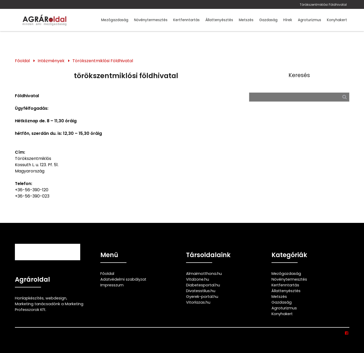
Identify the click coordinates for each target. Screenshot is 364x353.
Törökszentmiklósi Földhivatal (323, 4)
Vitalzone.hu (197, 279)
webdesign (55, 298)
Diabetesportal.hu (203, 285)
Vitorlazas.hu (198, 302)
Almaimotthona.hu (204, 273)
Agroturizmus (309, 20)
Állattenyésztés (219, 20)
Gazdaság (268, 20)
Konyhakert (337, 20)
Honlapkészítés (29, 298)
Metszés (246, 20)
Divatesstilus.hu (200, 290)
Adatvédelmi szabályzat (123, 279)
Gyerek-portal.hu (202, 296)
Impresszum (112, 285)
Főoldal (22, 61)
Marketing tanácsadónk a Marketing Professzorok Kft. (49, 306)
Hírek (287, 20)
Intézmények (51, 61)
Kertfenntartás (186, 20)
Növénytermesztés (150, 20)
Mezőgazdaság (114, 20)
